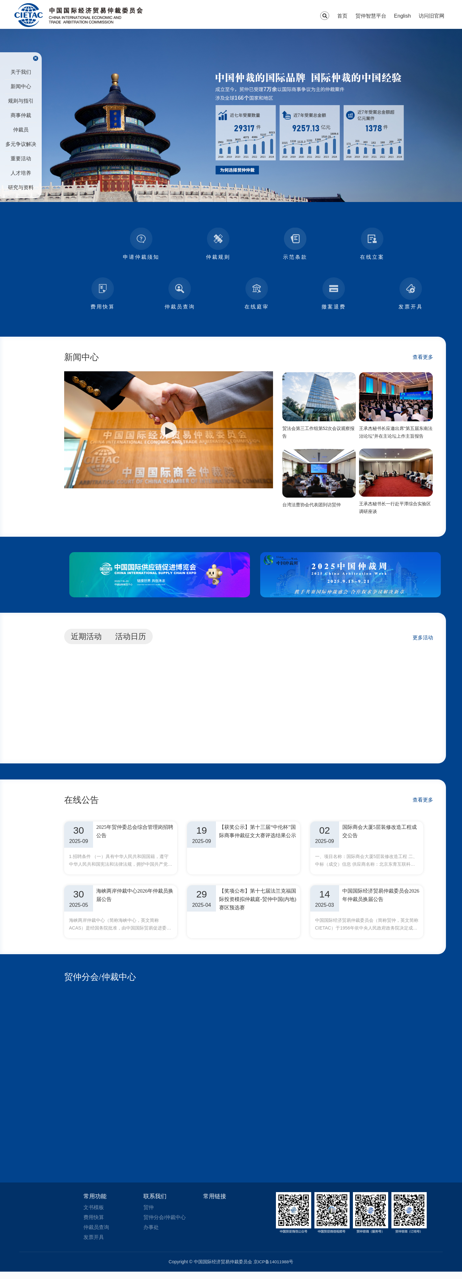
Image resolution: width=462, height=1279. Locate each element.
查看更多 (423, 357)
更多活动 (423, 640)
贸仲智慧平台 (370, 16)
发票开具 (93, 1244)
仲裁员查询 (96, 1234)
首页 (342, 16)
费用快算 (93, 1223)
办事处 (151, 1234)
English (402, 16)
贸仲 (148, 1213)
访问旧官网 (431, 16)
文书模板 (93, 1213)
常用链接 (214, 1202)
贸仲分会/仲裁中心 (101, 983)
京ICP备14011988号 (273, 1269)
